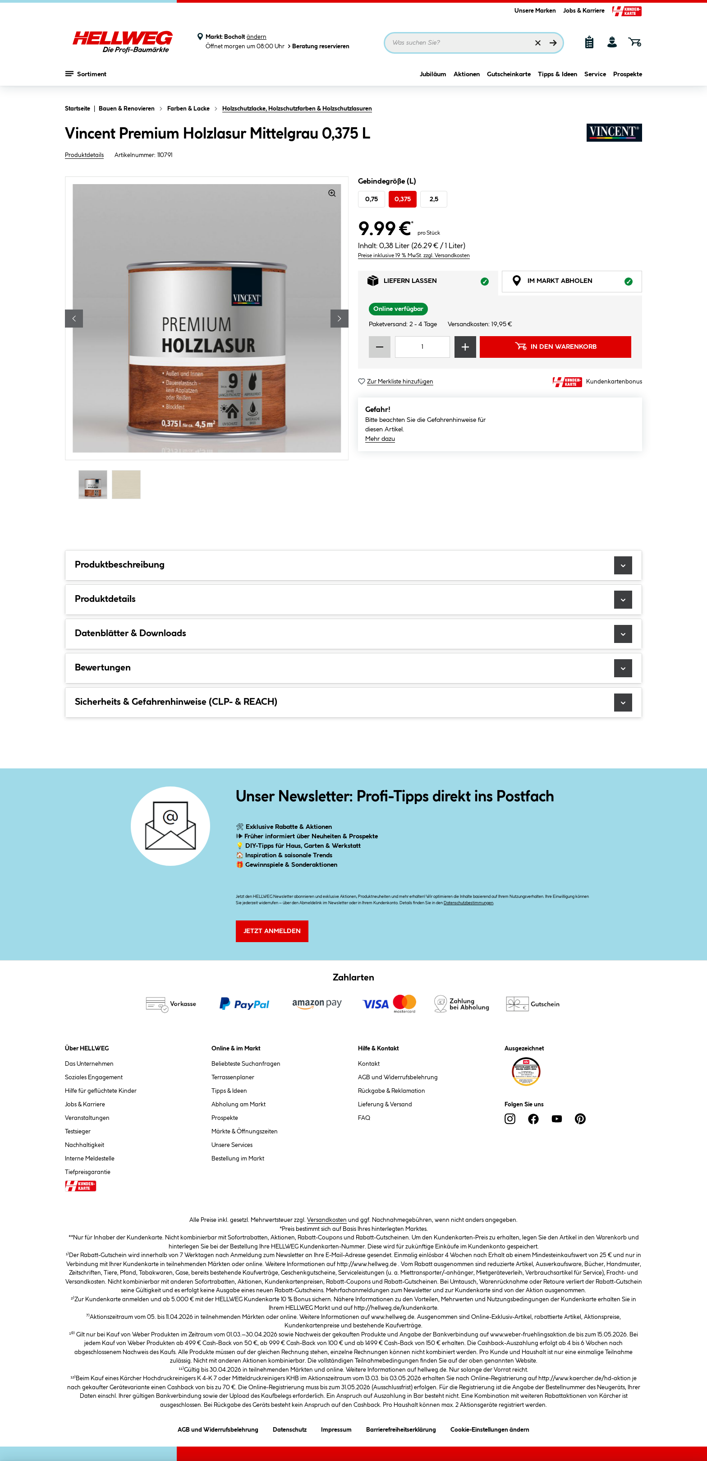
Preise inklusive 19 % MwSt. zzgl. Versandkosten (414, 255)
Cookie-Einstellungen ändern (489, 1428)
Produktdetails (84, 155)
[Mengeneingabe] (422, 347)
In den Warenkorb (555, 346)
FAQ (364, 1118)
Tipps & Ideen (557, 80)
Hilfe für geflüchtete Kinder (101, 1091)
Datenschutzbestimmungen (468, 903)
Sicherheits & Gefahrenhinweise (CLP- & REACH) (353, 703)
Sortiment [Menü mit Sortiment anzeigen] (85, 79)
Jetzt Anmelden (272, 931)
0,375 (403, 199)
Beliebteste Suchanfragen (245, 1064)
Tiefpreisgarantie (87, 1172)
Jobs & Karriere (584, 11)
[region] (207, 338)
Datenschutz (290, 1428)
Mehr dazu (380, 439)
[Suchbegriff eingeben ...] (474, 43)
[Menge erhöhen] (465, 347)
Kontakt (369, 1064)
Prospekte (627, 80)
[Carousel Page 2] (128, 484)
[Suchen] (553, 43)
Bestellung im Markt (237, 1158)
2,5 (434, 199)
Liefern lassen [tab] (432, 283)
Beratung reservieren (317, 46)
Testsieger (78, 1131)
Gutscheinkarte (509, 80)
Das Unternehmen (89, 1064)
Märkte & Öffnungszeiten (244, 1131)
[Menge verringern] (379, 347)
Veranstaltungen (87, 1118)
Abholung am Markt (238, 1104)
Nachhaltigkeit (84, 1145)
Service (595, 80)
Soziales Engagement (94, 1077)
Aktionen (467, 80)
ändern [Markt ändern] (256, 37)
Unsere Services (231, 1145)
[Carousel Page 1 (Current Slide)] (95, 484)
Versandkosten (327, 1220)
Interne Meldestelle (90, 1158)
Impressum (336, 1428)
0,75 (371, 199)
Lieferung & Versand (385, 1104)
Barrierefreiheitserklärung (401, 1428)
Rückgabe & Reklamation (391, 1091)
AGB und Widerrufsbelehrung (398, 1077)
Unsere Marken (535, 11)
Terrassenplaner (232, 1077)
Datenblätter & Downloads (353, 634)
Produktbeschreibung (353, 565)
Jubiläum (433, 80)
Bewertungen (353, 668)
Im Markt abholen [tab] (576, 283)
